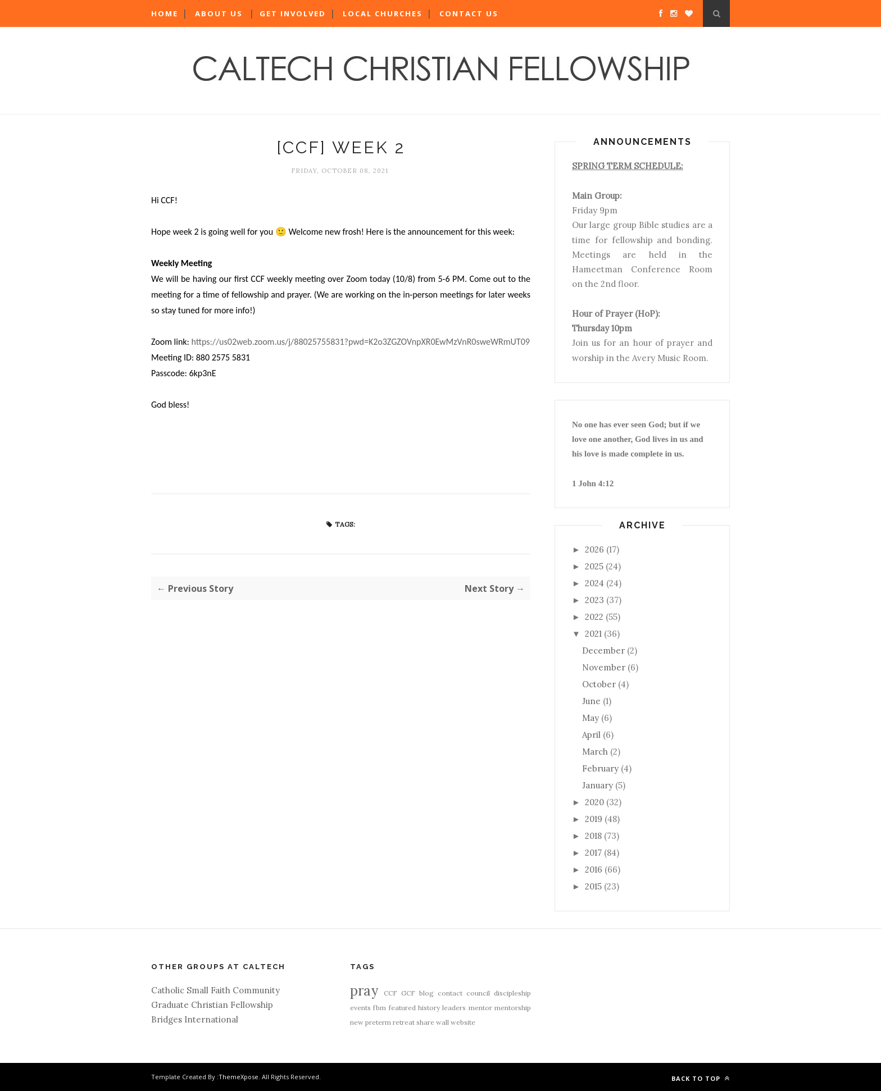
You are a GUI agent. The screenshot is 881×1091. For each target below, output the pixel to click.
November (603, 667)
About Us (219, 13)
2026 (594, 549)
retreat (404, 1022)
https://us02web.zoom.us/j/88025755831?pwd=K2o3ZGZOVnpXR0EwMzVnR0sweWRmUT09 (360, 341)
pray (364, 990)
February (600, 768)
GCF (408, 993)
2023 (594, 600)
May (590, 718)
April (591, 734)
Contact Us (468, 13)
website (463, 1022)
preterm (378, 1022)
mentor (480, 1007)
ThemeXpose (238, 1076)
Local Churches (383, 13)
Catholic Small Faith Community (215, 990)
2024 (594, 583)
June (591, 701)
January (597, 785)
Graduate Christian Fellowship (212, 1004)
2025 (594, 566)
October (599, 684)
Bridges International (194, 1019)
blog (426, 993)
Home (164, 13)
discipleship (512, 993)
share (425, 1022)
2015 (593, 886)
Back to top (700, 1078)
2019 (593, 819)
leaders (454, 1007)
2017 (593, 852)
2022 (594, 616)
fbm (379, 1007)
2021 (593, 633)
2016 (593, 869)
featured (402, 1007)
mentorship (512, 1007)
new (357, 1022)
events (360, 1007)
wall (442, 1022)
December (603, 650)
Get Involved (293, 13)
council (478, 993)
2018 (593, 835)
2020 (594, 802)
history (429, 1007)
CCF (390, 993)
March (595, 751)
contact (450, 993)
